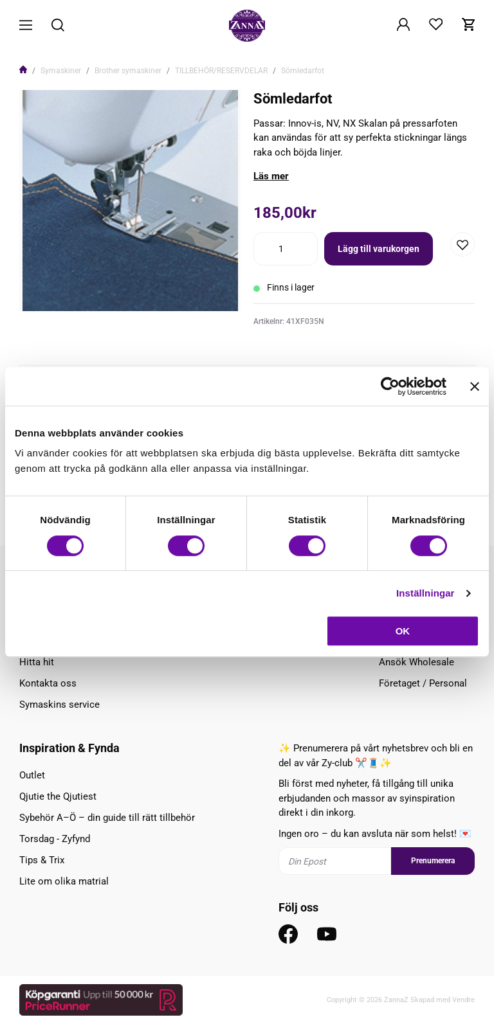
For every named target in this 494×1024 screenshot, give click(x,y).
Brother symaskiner (128, 70)
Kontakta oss (48, 683)
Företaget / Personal (423, 683)
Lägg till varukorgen (378, 249)
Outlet (32, 775)
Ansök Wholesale (416, 662)
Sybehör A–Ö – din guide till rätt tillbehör (107, 817)
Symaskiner (61, 70)
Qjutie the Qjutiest (57, 796)
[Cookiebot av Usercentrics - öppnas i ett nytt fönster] (390, 386)
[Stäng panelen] (474, 386)
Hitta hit (36, 662)
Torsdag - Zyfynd (54, 839)
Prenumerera (433, 860)
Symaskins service (59, 704)
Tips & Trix (41, 860)
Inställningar (425, 593)
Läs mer (271, 176)
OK (403, 630)
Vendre (463, 1000)
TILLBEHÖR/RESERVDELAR (221, 70)
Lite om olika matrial (64, 881)
